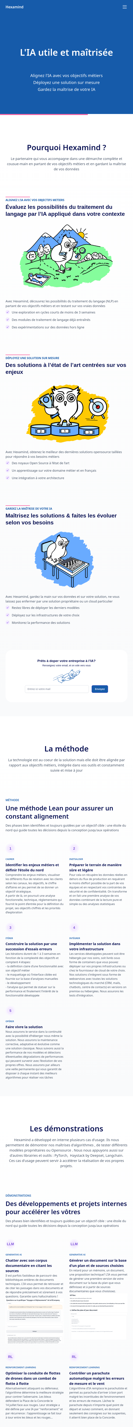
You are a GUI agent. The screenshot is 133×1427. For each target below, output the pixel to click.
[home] (14, 7)
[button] (124, 7)
